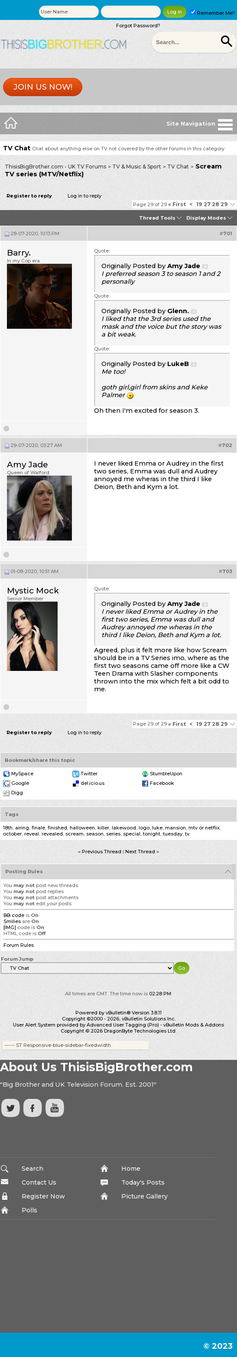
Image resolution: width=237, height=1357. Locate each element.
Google (20, 783)
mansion (175, 828)
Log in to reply (84, 196)
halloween (82, 828)
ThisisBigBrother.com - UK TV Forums (55, 166)
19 (199, 204)
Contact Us (39, 1182)
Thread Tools (157, 218)
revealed (52, 834)
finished (57, 828)
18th (8, 828)
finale (38, 828)
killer (103, 828)
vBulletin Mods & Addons (193, 1025)
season (95, 834)
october (12, 834)
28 (215, 204)
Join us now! (42, 87)
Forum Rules (18, 945)
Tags (12, 814)
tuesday (172, 834)
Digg (17, 793)
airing (22, 828)
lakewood (124, 828)
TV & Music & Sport (136, 166)
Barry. (19, 253)
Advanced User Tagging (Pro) (123, 1025)
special (131, 834)
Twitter (89, 774)
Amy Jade (27, 465)
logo (144, 828)
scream (74, 834)
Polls (29, 1210)
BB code (13, 915)
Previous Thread (101, 852)
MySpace (22, 774)
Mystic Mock (33, 591)
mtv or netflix (204, 828)
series (113, 834)
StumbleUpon (166, 774)
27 (207, 204)
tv (187, 834)
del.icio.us (92, 783)
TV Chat (178, 166)
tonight (151, 834)
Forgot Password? (138, 26)
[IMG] (9, 927)
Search (32, 1168)
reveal (31, 834)
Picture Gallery (144, 1196)
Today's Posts (143, 1182)
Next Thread (140, 852)
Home (130, 1168)
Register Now (43, 1196)
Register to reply (29, 196)
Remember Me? (212, 13)
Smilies (12, 921)
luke (157, 828)
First (177, 204)
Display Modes (206, 218)
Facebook (162, 783)
